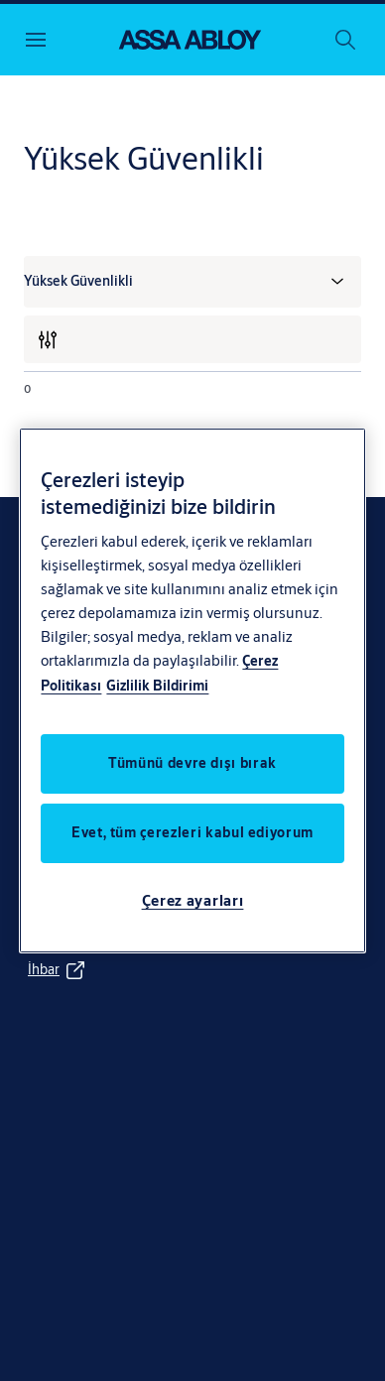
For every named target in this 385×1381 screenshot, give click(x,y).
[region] (192, 690)
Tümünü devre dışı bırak (192, 763)
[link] (57, 970)
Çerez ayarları (193, 900)
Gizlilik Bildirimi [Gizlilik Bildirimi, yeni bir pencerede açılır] (157, 685)
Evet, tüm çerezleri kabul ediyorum (192, 832)
